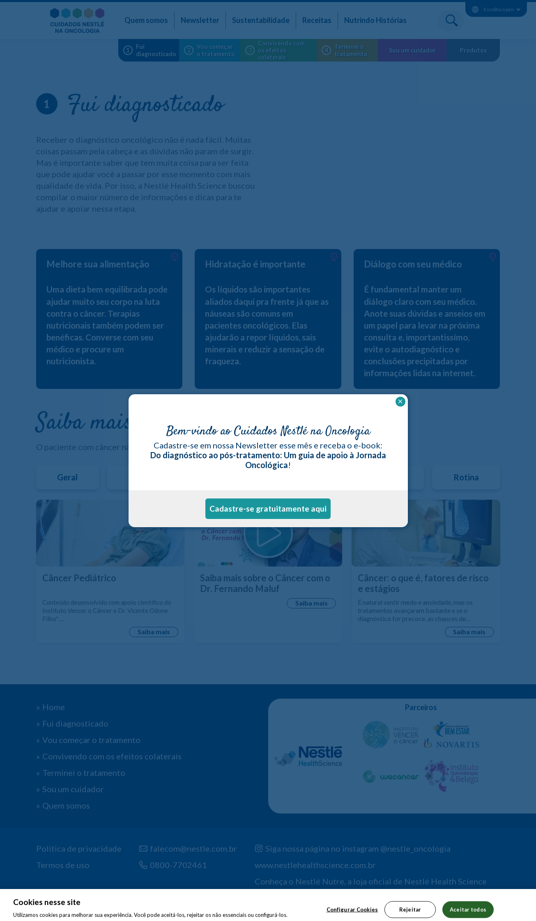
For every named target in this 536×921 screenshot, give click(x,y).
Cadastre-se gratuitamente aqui (268, 508)
